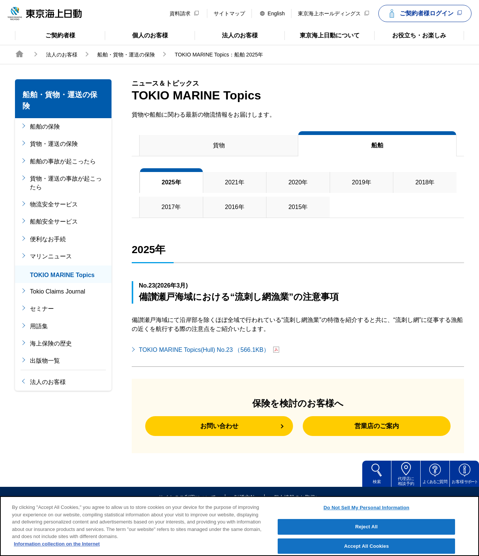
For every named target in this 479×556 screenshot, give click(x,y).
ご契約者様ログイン (424, 13)
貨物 (219, 145)
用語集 (39, 326)
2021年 (234, 182)
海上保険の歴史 (51, 343)
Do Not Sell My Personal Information (366, 515)
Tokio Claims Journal (57, 291)
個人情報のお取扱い (297, 502)
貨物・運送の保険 (54, 144)
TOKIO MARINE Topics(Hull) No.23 (209, 350)
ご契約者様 (45, 35)
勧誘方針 (244, 502)
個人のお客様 (136, 35)
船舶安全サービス (54, 221)
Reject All (366, 534)
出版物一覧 (45, 360)
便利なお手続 (48, 239)
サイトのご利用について (187, 502)
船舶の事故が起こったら (63, 161)
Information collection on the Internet (57, 552)
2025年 (171, 182)
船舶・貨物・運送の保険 (126, 55)
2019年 (361, 182)
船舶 (377, 145)
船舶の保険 (45, 126)
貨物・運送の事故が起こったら (66, 182)
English (272, 13)
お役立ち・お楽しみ (410, 35)
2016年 (234, 207)
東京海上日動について (322, 35)
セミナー (42, 308)
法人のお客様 (226, 35)
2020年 (298, 182)
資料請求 (184, 13)
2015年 (298, 207)
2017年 (171, 207)
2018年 (425, 182)
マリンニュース (51, 256)
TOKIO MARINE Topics (62, 275)
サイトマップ (229, 13)
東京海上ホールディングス (333, 13)
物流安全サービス (54, 204)
